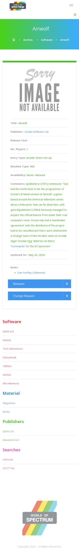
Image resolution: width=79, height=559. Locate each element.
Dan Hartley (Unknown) (31, 272)
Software (47, 39)
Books (6, 411)
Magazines (9, 403)
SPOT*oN (8, 468)
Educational (9, 357)
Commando (18, 246)
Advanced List (11, 440)
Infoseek (8, 459)
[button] (75, 14)
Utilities (7, 366)
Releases (19, 284)
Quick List (8, 331)
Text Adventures (13, 348)
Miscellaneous (11, 383)
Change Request (23, 296)
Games (7, 340)
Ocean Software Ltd (36, 131)
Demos (7, 374)
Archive (28, 39)
